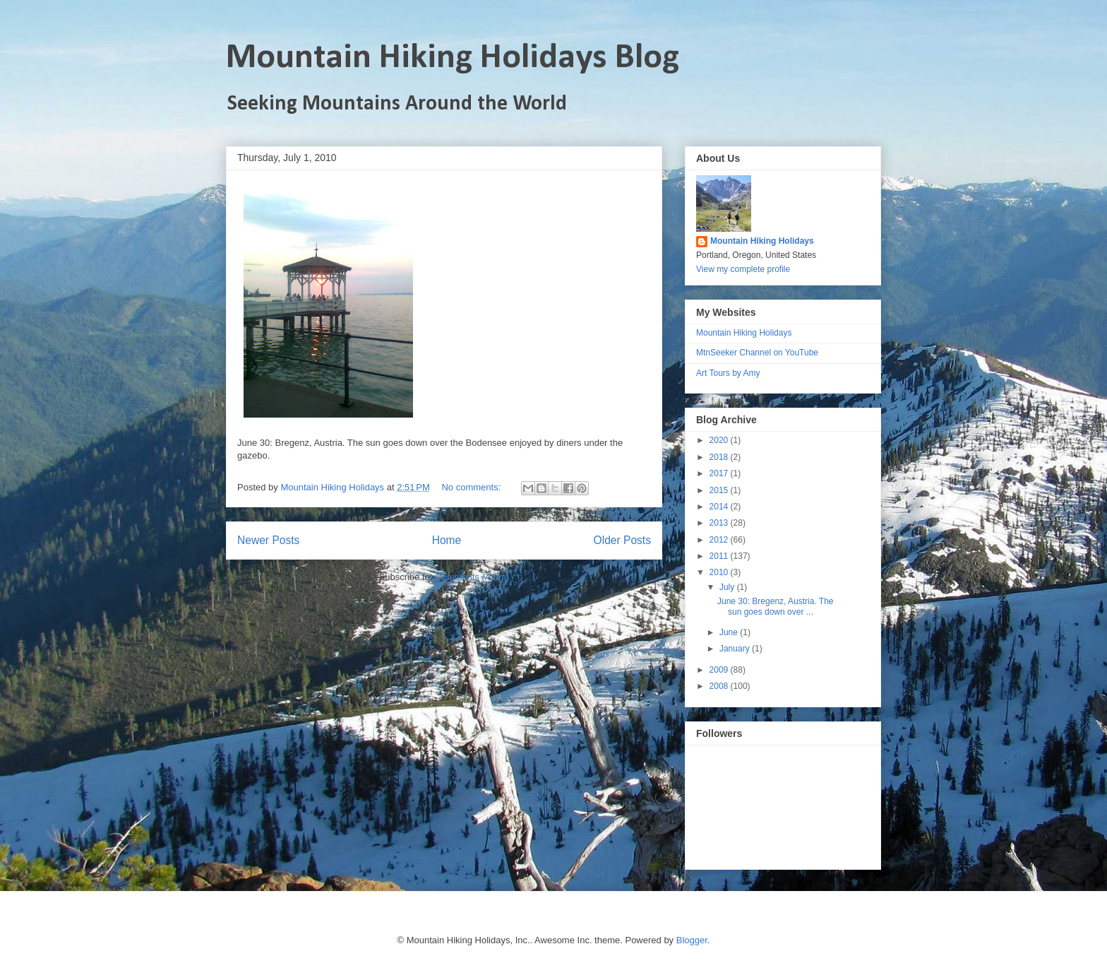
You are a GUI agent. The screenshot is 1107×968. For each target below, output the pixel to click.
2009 (720, 670)
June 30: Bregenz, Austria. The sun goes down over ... (775, 606)
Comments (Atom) (472, 577)
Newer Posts (268, 540)
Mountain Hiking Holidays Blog (452, 58)
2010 (720, 572)
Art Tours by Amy (728, 373)
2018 (720, 457)
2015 (720, 490)
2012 (720, 540)
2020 (720, 440)
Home (447, 540)
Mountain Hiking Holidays (762, 241)
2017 (720, 473)
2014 (720, 507)
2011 (720, 556)
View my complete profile (743, 269)
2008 (720, 686)
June (729, 632)
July (728, 587)
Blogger (691, 940)
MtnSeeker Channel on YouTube (757, 353)
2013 (720, 523)
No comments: (472, 487)
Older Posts (622, 540)
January (735, 649)
